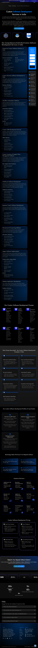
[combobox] (31, 61)
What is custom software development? (10, 606)
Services (14, 6)
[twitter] (11, 638)
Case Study (21, 634)
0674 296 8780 (28, 634)
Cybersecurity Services (32, 78)
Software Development (32, 96)
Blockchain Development (32, 82)
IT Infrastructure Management (32, 104)
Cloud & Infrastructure (32, 100)
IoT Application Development (32, 89)
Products (21, 632)
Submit (32, 66)
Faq (20, 637)
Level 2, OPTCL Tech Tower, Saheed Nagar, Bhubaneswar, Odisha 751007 (29, 631)
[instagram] (5, 638)
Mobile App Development (32, 93)
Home (10, 6)
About (21, 629)
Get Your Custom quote (19, 28)
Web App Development (32, 86)
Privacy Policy (33, 646)
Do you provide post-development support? (10, 621)
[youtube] (7, 638)
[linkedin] (9, 638)
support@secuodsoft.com (30, 636)
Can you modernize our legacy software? (10, 617)
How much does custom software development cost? (12, 610)
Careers (21, 635)
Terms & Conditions (27, 646)
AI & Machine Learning (32, 75)
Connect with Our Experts (19, 566)
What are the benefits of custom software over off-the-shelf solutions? (15, 613)
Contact (21, 638)
